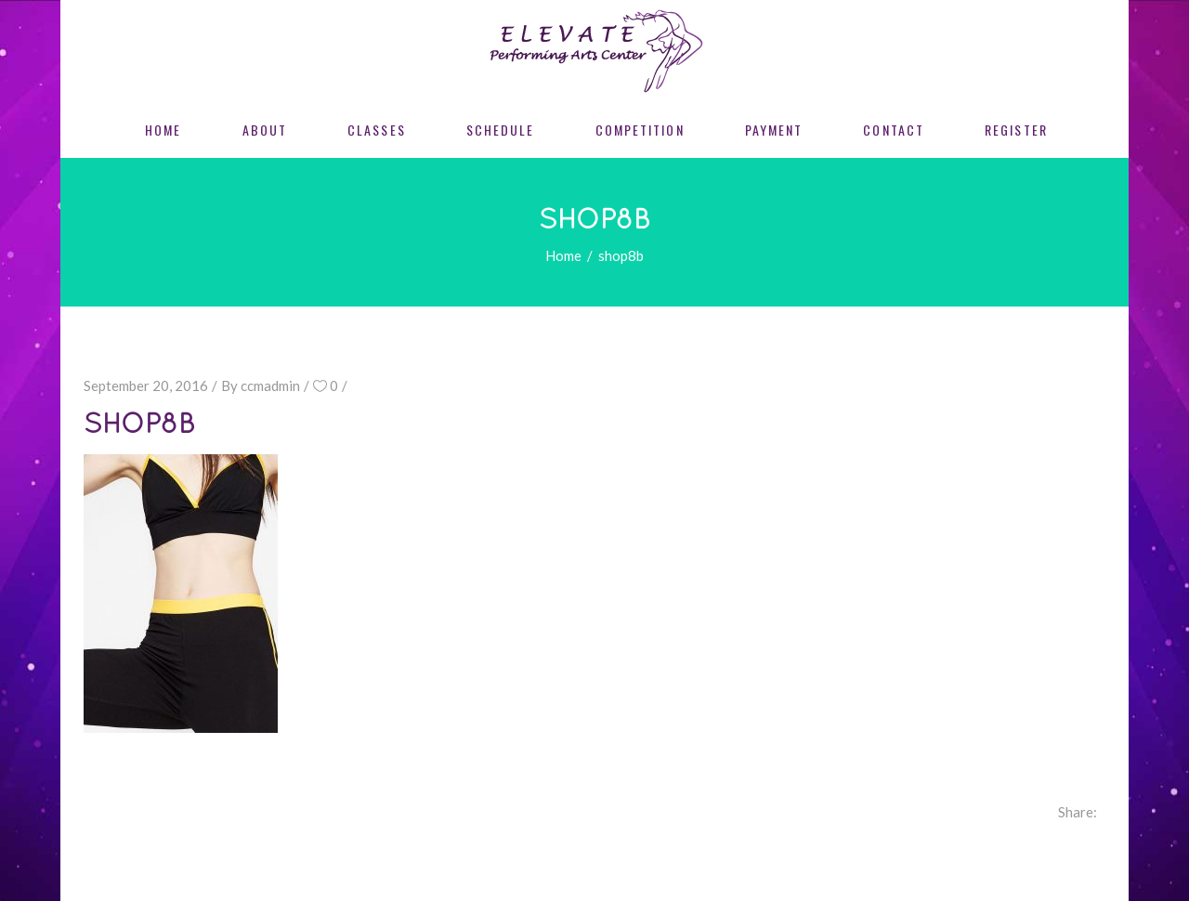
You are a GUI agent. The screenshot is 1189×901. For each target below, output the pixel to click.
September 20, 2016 (146, 385)
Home (563, 255)
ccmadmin (270, 385)
